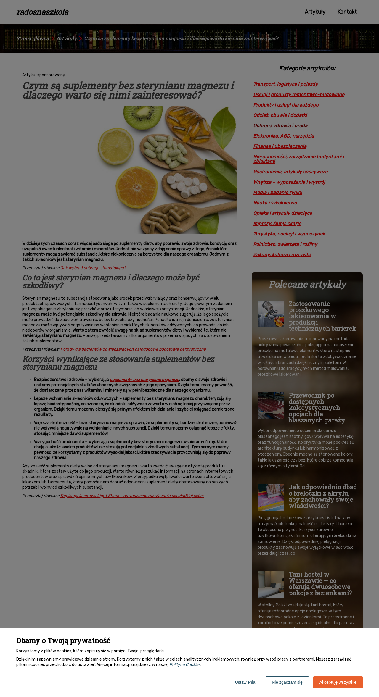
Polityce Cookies (184, 664)
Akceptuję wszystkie (337, 682)
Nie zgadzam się (287, 682)
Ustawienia (245, 682)
